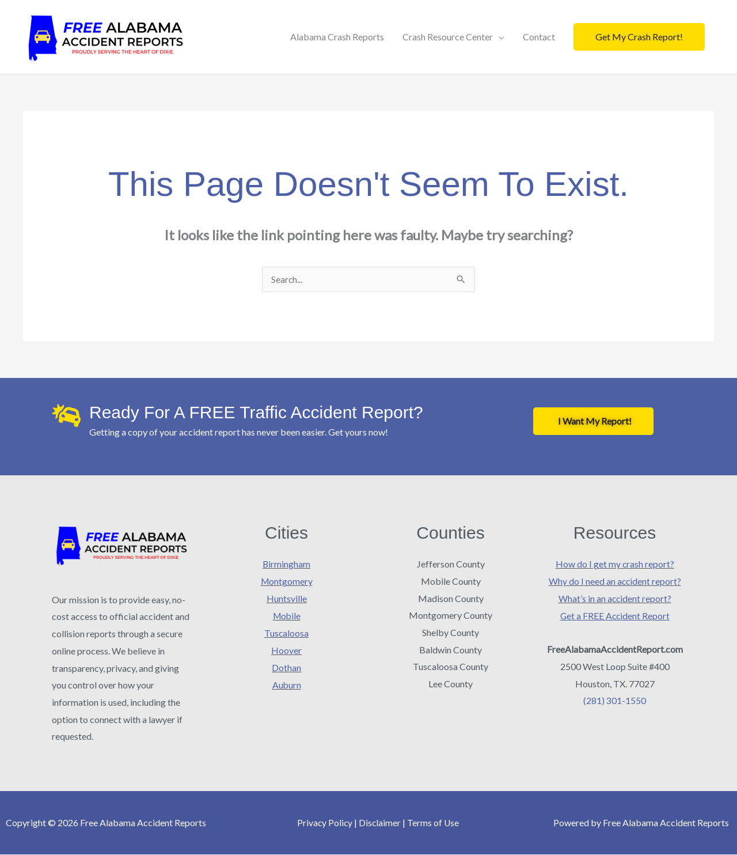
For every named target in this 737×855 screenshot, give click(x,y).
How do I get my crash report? (614, 564)
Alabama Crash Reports (337, 36)
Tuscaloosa (286, 632)
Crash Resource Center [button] (447, 36)
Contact (539, 36)
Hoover (286, 650)
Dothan (286, 666)
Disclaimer (380, 823)
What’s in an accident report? (615, 598)
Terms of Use (434, 823)
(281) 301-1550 (614, 700)
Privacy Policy (324, 823)
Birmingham (287, 564)
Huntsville (287, 598)
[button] (639, 37)
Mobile (286, 615)
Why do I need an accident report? (615, 581)
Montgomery (286, 581)
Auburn (286, 684)
